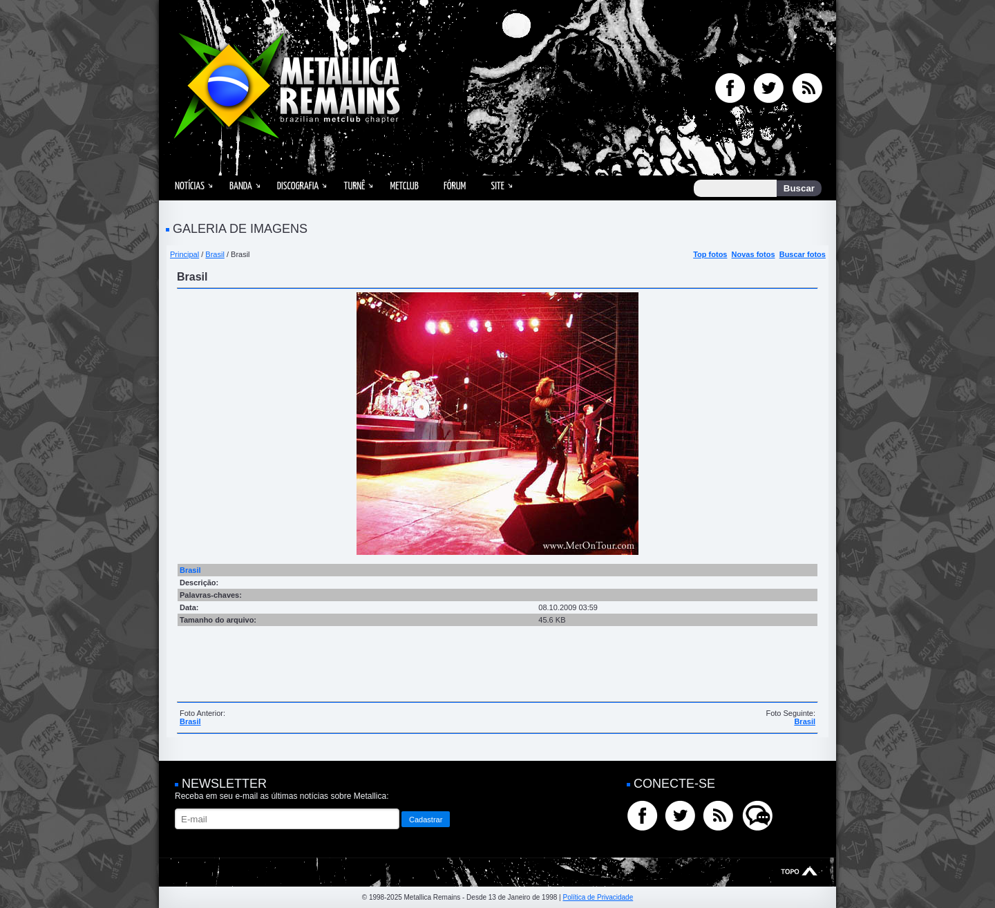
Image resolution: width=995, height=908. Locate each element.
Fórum (455, 186)
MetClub (404, 186)
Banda (240, 186)
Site (497, 186)
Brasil (215, 254)
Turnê (354, 186)
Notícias (190, 186)
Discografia (298, 186)
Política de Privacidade (597, 897)
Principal (184, 254)
